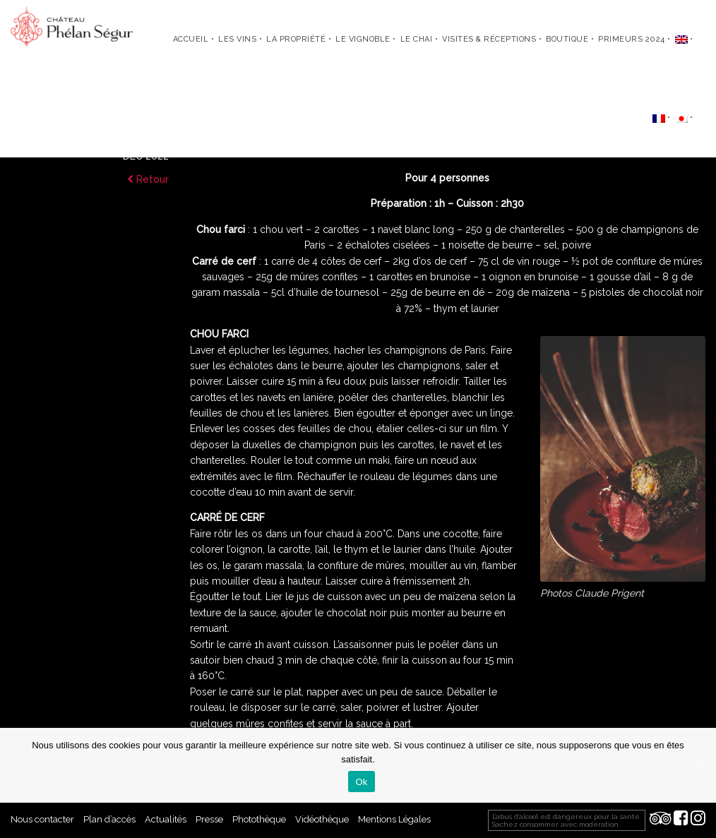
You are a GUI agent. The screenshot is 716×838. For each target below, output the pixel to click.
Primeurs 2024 (631, 39)
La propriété (296, 39)
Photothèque (259, 819)
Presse (209, 819)
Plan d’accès (109, 819)
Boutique (567, 39)
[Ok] (698, 765)
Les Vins (237, 39)
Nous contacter (42, 819)
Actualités (165, 819)
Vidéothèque (322, 819)
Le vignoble (362, 39)
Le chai (416, 39)
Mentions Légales (394, 819)
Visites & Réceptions (489, 39)
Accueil (191, 39)
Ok (361, 782)
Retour (148, 179)
